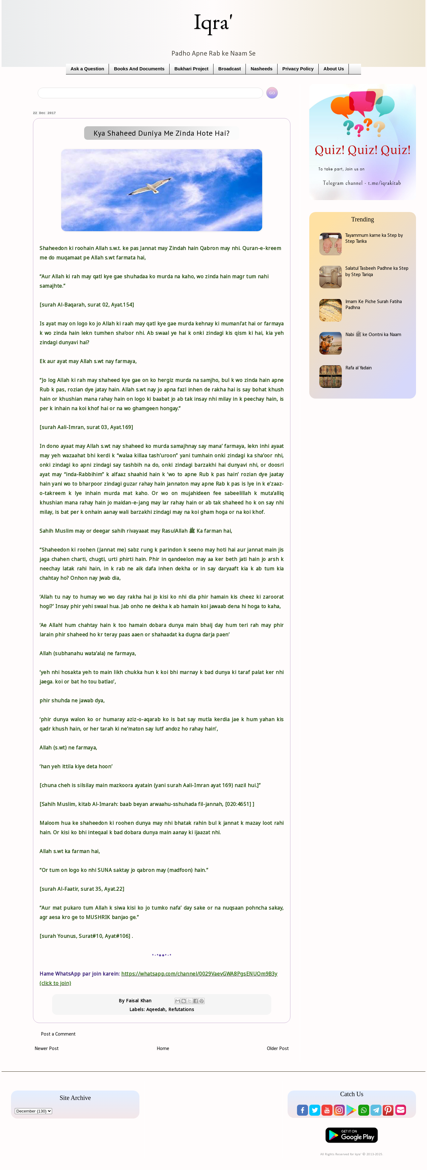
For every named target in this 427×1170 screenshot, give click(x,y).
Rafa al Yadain (358, 368)
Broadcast (229, 68)
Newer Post (47, 1048)
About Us (333, 68)
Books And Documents (139, 68)
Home (163, 1048)
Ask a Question (87, 68)
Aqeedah (155, 1009)
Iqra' (213, 21)
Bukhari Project (191, 68)
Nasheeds (262, 68)
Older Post (278, 1048)
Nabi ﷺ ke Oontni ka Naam (373, 334)
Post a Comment (58, 1034)
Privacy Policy (298, 68)
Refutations (181, 1009)
